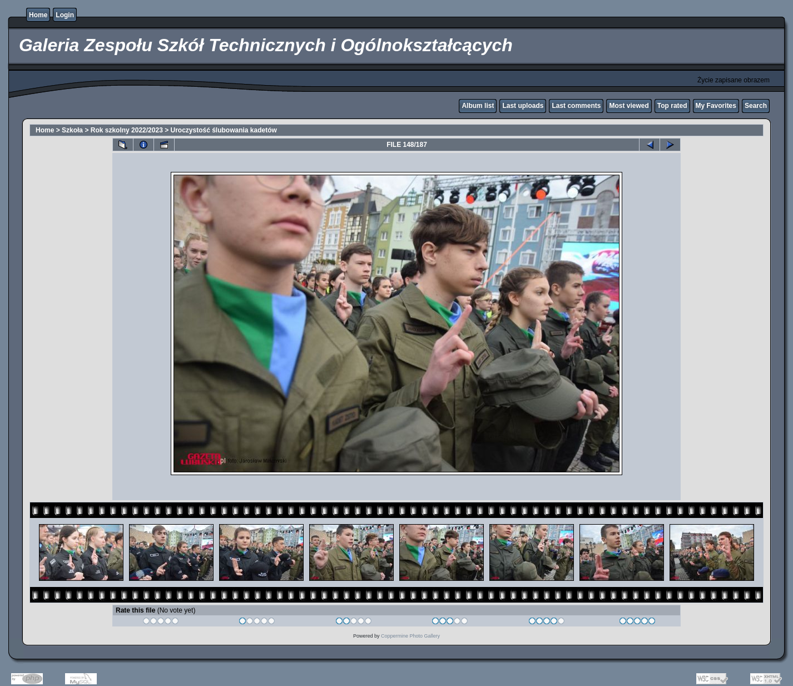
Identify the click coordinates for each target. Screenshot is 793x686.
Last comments (576, 106)
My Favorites (716, 106)
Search (756, 106)
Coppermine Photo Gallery (410, 636)
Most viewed (628, 106)
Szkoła (72, 130)
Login (65, 15)
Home (38, 15)
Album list (478, 106)
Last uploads (522, 106)
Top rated (672, 106)
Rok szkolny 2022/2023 (127, 130)
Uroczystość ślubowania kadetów (224, 130)
